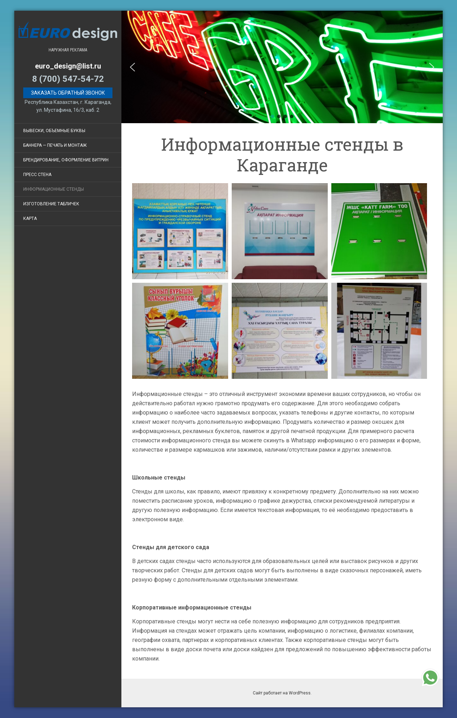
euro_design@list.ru (68, 66)
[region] (282, 67)
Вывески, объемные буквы (54, 130)
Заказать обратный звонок (68, 93)
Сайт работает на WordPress (282, 693)
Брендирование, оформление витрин (66, 159)
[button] (132, 67)
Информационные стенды (53, 189)
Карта (30, 218)
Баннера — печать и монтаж (55, 145)
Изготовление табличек (51, 203)
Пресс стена (37, 174)
